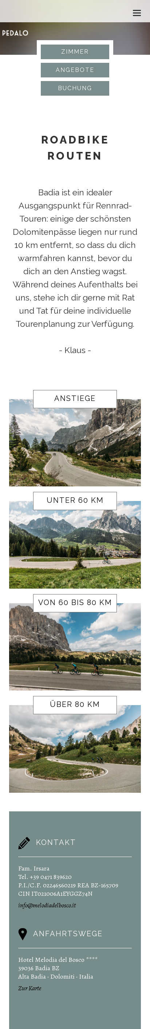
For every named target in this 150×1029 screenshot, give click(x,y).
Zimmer (75, 51)
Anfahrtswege (68, 933)
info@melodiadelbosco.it (47, 905)
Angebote (75, 69)
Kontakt (56, 842)
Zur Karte (29, 988)
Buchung (75, 88)
